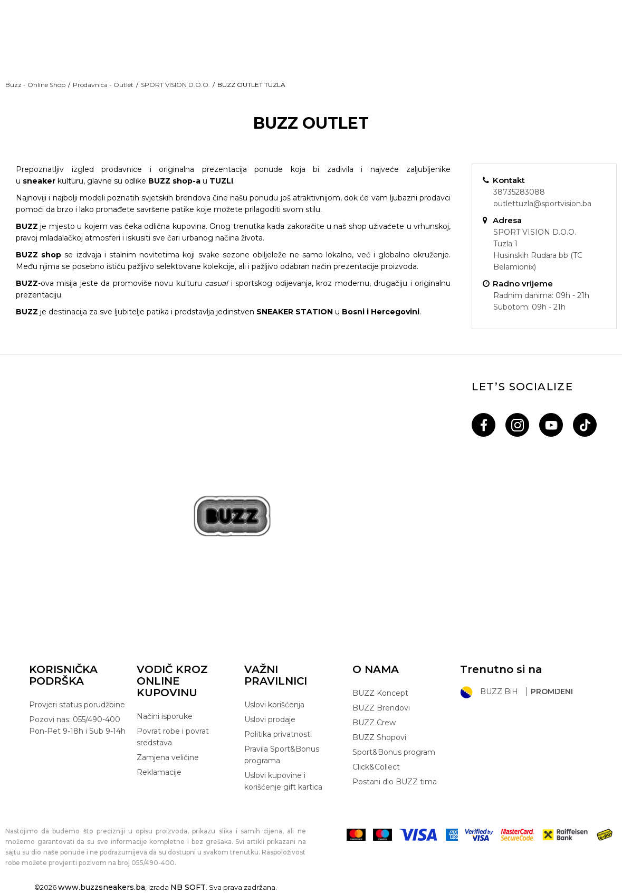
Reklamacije (159, 772)
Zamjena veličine (168, 757)
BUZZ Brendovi (381, 708)
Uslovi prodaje (269, 719)
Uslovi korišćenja (274, 704)
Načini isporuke (165, 716)
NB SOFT (188, 887)
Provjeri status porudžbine (77, 704)
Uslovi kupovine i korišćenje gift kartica (283, 781)
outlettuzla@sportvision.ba (542, 203)
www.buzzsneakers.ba (101, 887)
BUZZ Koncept (380, 693)
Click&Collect (376, 767)
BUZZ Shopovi (379, 737)
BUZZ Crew (374, 722)
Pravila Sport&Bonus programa (281, 754)
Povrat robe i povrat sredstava (173, 736)
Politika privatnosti (278, 734)
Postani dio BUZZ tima (394, 781)
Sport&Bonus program (393, 752)
